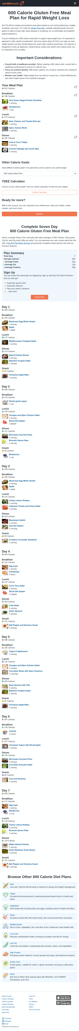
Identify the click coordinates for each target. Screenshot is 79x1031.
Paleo (12, 915)
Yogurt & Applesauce (18, 651)
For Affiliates (33, 1001)
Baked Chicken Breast (19, 355)
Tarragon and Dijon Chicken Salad (24, 415)
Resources (5, 1012)
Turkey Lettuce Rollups (19, 501)
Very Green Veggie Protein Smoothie (25, 100)
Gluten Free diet (38, 28)
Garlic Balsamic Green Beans (22, 850)
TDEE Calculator (7, 1001)
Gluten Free (15, 962)
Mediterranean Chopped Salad (22, 341)
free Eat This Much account (18, 243)
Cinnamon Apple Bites (19, 375)
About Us (32, 996)
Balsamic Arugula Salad (19, 361)
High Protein (15, 952)
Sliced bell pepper (17, 421)
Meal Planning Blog (8, 1007)
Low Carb (14, 934)
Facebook (6, 1018)
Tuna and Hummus (17, 779)
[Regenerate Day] (75, 87)
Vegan (12, 893)
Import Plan (39, 297)
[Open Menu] (75, 3)
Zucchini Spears (16, 526)
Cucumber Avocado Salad (20, 765)
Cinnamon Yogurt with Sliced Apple (25, 745)
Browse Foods (7, 996)
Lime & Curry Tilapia (18, 142)
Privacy (31, 1004)
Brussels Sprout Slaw (18, 440)
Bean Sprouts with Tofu (19, 685)
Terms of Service (34, 1010)
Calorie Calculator (39, 192)
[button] (39, 173)
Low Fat (13, 943)
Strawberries (14, 107)
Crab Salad (14, 605)
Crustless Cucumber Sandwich (23, 540)
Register (39, 214)
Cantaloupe (14, 572)
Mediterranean (16, 924)
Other (12, 974)
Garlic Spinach (15, 611)
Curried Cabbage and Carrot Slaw (24, 149)
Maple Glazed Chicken (19, 844)
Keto (12, 884)
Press (31, 999)
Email (5, 1024)
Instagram (6, 1021)
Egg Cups (13, 566)
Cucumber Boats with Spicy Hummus (26, 671)
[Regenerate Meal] (75, 95)
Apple (11, 327)
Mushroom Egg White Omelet (22, 322)
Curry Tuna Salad (16, 586)
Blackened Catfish (17, 520)
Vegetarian (14, 905)
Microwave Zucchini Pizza (20, 435)
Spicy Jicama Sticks (18, 128)
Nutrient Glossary (8, 1004)
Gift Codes (5, 1010)
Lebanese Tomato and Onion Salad (24, 506)
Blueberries (14, 454)
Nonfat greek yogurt (18, 401)
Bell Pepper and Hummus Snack (23, 625)
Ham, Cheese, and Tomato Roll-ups (24, 121)
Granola (12, 731)
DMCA (31, 1007)
